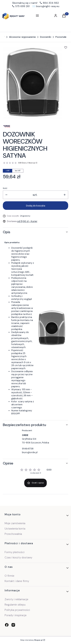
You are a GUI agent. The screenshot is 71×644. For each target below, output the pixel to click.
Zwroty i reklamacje (16, 599)
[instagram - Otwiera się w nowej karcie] (13, 625)
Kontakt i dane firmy (17, 581)
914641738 (27, 448)
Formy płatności (14, 552)
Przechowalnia (13, 534)
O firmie (9, 576)
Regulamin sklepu (15, 604)
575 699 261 (22, 6)
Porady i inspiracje (16, 615)
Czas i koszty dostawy (18, 557)
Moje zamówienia (15, 523)
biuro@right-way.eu (47, 6)
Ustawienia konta (15, 528)
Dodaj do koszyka (35, 205)
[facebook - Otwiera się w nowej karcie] (7, 625)
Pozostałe (60, 36)
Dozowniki (45, 36)
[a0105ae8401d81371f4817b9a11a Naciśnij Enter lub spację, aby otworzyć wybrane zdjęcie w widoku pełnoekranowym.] (32, 83)
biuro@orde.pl (30, 452)
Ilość (5, 188)
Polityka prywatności (17, 610)
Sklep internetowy (31, 640)
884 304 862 (51, 2)
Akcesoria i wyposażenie (22, 36)
